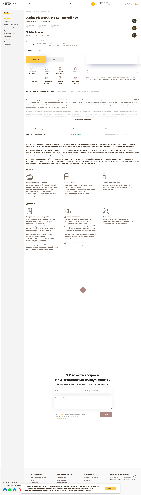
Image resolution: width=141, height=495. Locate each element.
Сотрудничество (65, 474)
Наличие (62, 91)
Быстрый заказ (55, 59)
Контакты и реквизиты (91, 477)
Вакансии (87, 480)
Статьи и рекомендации (38, 477)
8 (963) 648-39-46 (102, 3)
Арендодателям (62, 483)
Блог (71, 4)
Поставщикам (61, 477)
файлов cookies (69, 486)
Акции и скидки (45, 4)
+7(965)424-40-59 (115, 479)
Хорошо (110, 488)
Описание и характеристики (40, 91)
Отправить (106, 427)
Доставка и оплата (60, 4)
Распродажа (34, 483)
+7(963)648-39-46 (129, 479)
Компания (89, 474)
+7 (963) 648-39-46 (12, 482)
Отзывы (95, 91)
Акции (32, 480)
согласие (61, 426)
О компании (33, 4)
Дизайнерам (61, 480)
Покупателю (36, 474)
